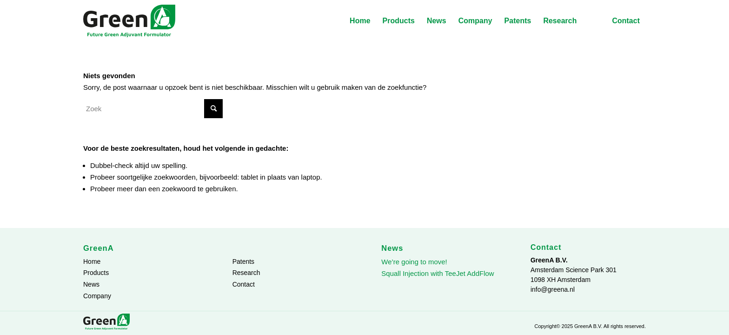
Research (246, 272)
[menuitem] (360, 21)
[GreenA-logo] (129, 21)
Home (91, 261)
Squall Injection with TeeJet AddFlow (437, 273)
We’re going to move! (414, 262)
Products (96, 272)
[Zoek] (153, 108)
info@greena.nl (552, 289)
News (91, 284)
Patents (243, 261)
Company (97, 296)
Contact (243, 284)
